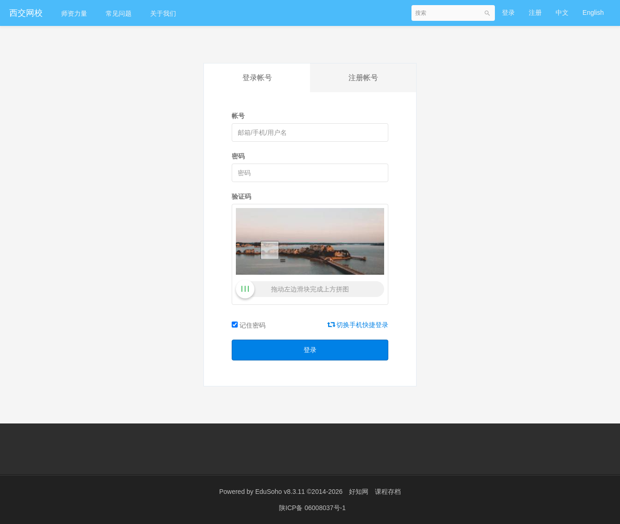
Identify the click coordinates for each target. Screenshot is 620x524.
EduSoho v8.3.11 (280, 491)
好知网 (358, 491)
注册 (535, 12)
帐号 (238, 116)
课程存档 (388, 491)
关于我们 (163, 13)
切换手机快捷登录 (358, 324)
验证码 (241, 196)
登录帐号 (257, 78)
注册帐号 (363, 78)
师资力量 (74, 13)
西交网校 (26, 13)
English (593, 12)
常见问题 (119, 13)
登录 (508, 12)
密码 (238, 156)
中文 (562, 12)
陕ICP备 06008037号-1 (312, 507)
